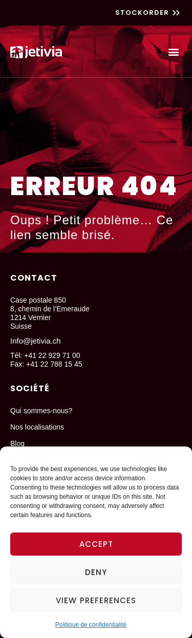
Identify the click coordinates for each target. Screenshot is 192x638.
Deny (96, 572)
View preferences (96, 600)
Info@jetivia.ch (35, 340)
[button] (173, 51)
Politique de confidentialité (90, 624)
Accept (96, 544)
